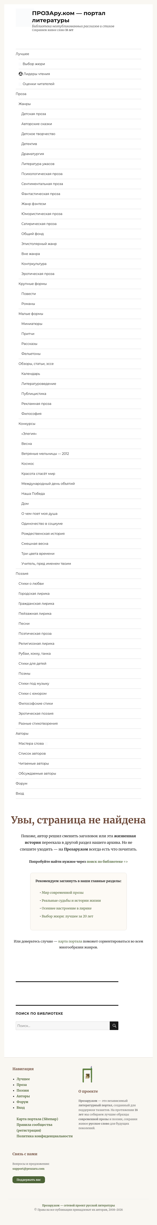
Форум (21, 783)
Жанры (25, 104)
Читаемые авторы (34, 763)
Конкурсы (27, 424)
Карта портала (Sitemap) (37, 1119)
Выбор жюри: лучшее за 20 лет (67, 916)
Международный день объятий (48, 484)
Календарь (30, 374)
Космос (27, 464)
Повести (28, 294)
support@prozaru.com (28, 1169)
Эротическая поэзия (36, 714)
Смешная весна (34, 544)
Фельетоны (31, 354)
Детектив (29, 144)
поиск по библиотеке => (107, 861)
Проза (21, 94)
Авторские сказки (36, 124)
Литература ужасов (38, 164)
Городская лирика (34, 594)
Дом (25, 504)
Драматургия (32, 154)
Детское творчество (38, 134)
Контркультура (34, 264)
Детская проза (33, 114)
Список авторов (32, 753)
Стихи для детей (32, 664)
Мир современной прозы (62, 893)
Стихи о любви (31, 584)
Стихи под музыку (34, 684)
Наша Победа (33, 494)
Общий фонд (32, 234)
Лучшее (22, 54)
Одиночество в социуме (42, 524)
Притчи (27, 334)
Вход (20, 793)
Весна (26, 444)
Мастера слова (33, 743)
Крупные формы (33, 284)
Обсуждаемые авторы (37, 773)
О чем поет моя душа (39, 514)
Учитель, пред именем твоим (46, 564)
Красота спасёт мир (38, 474)
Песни (24, 624)
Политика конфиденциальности (45, 1136)
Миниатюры (32, 324)
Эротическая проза (37, 274)
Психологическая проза (42, 174)
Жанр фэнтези (33, 204)
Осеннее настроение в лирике (67, 908)
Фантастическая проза (40, 194)
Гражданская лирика (36, 604)
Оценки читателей (36, 84)
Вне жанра (30, 254)
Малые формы (31, 314)
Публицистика (33, 394)
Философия (31, 414)
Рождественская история (43, 534)
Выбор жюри (32, 64)
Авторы (22, 733)
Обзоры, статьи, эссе (36, 364)
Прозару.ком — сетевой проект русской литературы (78, 1205)
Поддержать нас (29, 1180)
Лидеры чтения (34, 74)
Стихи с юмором (33, 694)
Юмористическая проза (41, 214)
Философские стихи (36, 704)
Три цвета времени (38, 554)
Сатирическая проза (39, 224)
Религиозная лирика (36, 644)
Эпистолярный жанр (39, 244)
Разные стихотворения (38, 723)
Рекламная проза (36, 404)
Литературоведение (38, 384)
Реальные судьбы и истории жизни (71, 900)
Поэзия (22, 574)
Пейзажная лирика (35, 614)
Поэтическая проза (35, 634)
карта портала (70, 941)
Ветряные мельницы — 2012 (45, 454)
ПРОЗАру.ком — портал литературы (68, 17)
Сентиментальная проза (42, 184)
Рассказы (29, 344)
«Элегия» (29, 434)
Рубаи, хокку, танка (35, 654)
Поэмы (24, 674)
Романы (28, 304)
